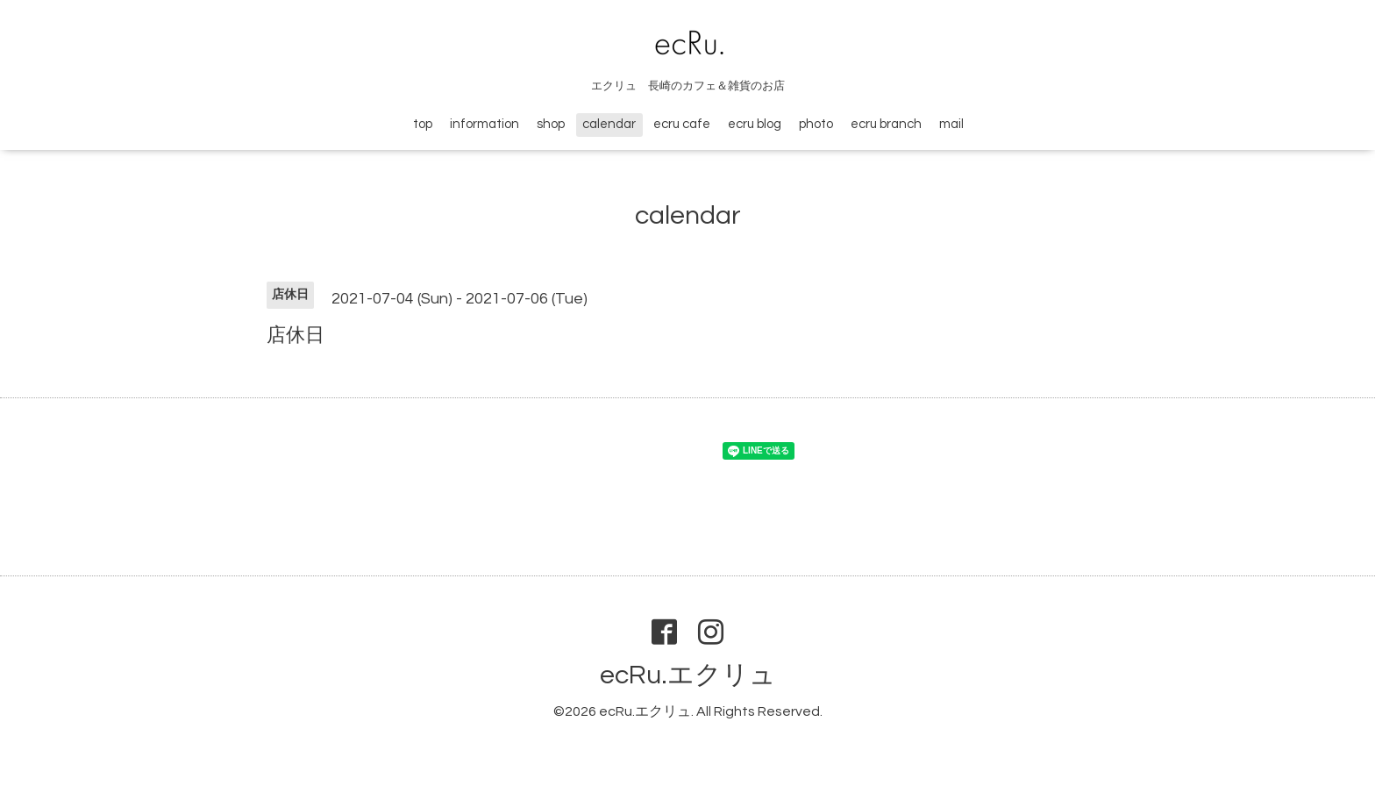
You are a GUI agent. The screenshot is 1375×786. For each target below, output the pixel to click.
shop (551, 124)
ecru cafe (681, 124)
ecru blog (754, 124)
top (422, 124)
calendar (609, 124)
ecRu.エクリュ (688, 675)
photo (816, 124)
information (484, 124)
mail (951, 124)
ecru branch (886, 124)
